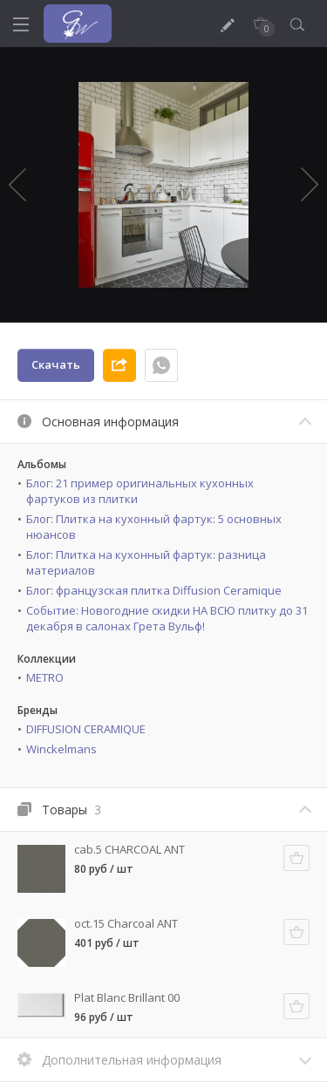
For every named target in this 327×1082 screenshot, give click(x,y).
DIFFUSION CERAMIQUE (86, 729)
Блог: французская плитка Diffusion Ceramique (154, 590)
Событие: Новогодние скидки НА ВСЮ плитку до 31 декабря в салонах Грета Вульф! (167, 618)
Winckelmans (61, 749)
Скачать (55, 364)
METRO (45, 677)
